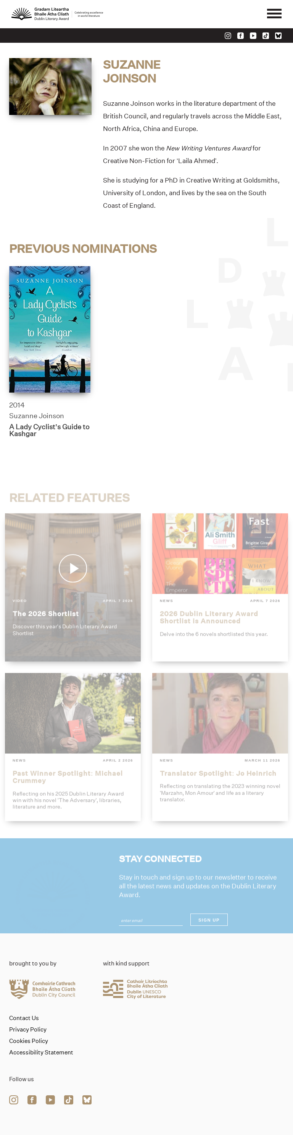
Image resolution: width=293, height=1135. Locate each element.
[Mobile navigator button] (274, 14)
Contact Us (24, 1018)
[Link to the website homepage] (57, 14)
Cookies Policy (28, 1041)
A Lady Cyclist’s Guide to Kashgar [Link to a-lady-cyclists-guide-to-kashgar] (49, 430)
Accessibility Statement (41, 1052)
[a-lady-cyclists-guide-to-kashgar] (49, 330)
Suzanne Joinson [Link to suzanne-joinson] (36, 416)
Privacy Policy (28, 1029)
